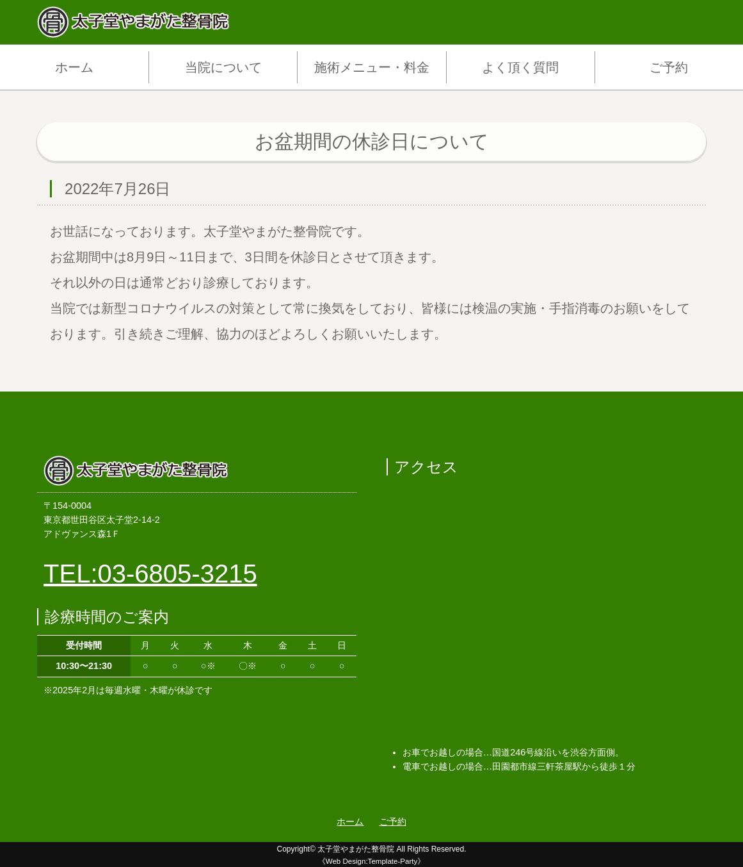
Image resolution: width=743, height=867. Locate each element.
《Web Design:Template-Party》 (372, 861)
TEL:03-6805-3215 (150, 573)
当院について (223, 67)
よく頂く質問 (520, 67)
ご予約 (669, 67)
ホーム (74, 67)
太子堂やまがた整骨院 (355, 849)
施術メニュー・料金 (371, 67)
